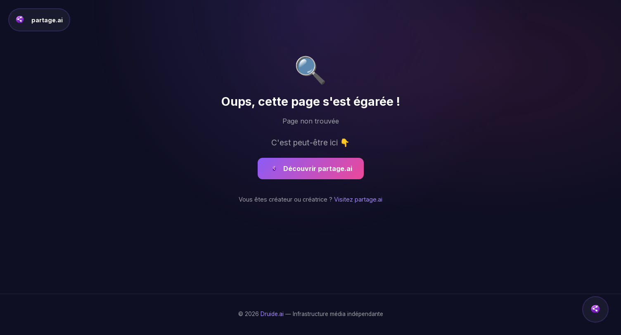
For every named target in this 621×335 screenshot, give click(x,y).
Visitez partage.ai (358, 199)
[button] (595, 309)
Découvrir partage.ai (310, 168)
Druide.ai (272, 314)
